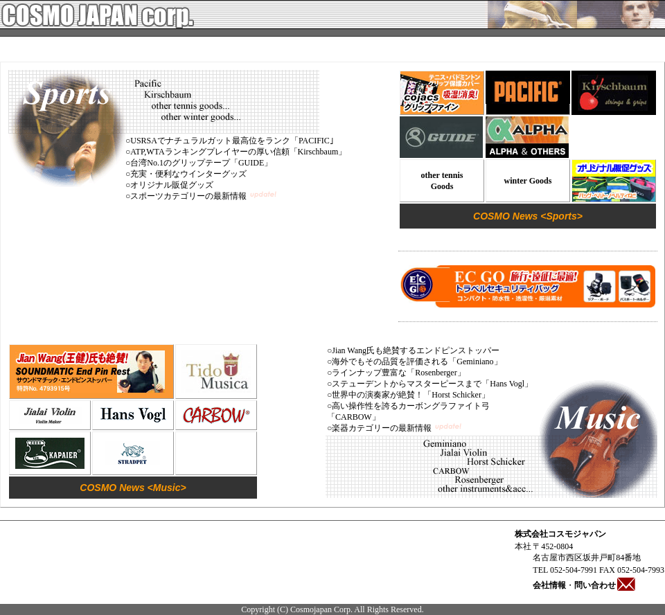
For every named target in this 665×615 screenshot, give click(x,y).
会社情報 (549, 585)
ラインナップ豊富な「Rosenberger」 (398, 372)
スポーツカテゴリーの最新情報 (188, 196)
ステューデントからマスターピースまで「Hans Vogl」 (432, 384)
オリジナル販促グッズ (171, 185)
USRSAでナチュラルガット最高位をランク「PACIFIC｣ (232, 140)
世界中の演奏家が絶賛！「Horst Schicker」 (411, 395)
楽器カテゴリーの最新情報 (382, 428)
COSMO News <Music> (133, 487)
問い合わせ (605, 585)
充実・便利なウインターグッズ (188, 174)
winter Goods (528, 181)
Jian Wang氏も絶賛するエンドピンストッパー (415, 350)
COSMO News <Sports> (528, 216)
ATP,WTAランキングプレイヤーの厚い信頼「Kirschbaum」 (238, 152)
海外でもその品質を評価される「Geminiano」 (417, 361)
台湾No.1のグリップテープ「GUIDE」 (201, 163)
